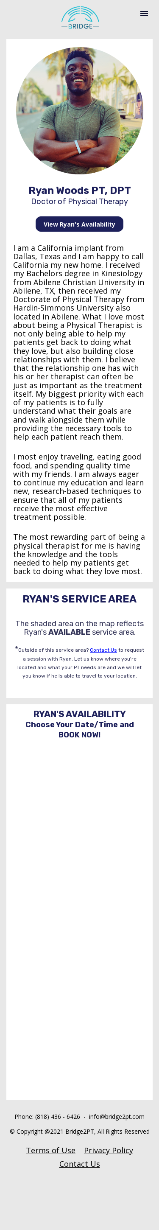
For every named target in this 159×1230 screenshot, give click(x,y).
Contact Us (103, 650)
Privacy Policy (108, 1150)
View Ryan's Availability (79, 224)
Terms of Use (50, 1150)
